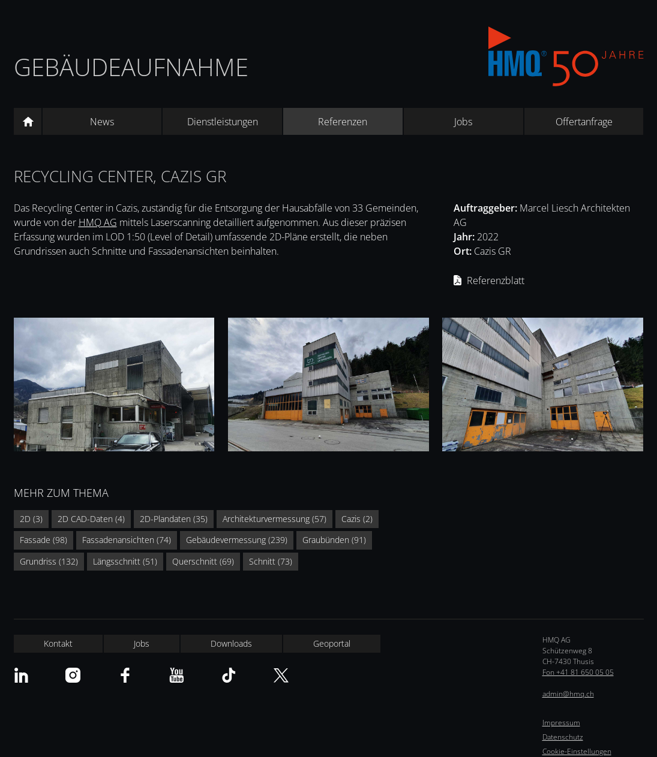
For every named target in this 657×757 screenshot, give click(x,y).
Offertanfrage (584, 121)
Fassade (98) (43, 539)
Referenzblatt (495, 280)
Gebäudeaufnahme (131, 66)
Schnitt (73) (270, 561)
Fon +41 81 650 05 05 (578, 672)
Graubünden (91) (334, 539)
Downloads (231, 643)
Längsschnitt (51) (125, 561)
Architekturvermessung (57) (274, 518)
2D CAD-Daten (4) (91, 518)
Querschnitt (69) (203, 561)
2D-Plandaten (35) (174, 518)
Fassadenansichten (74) (126, 539)
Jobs (463, 121)
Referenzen (342, 121)
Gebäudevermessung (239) (236, 539)
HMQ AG (98, 222)
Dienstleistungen (222, 121)
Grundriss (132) (49, 561)
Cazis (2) (357, 518)
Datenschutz (562, 737)
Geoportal (331, 643)
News (102, 121)
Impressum (561, 722)
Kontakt (58, 643)
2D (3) (31, 518)
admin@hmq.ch (568, 694)
